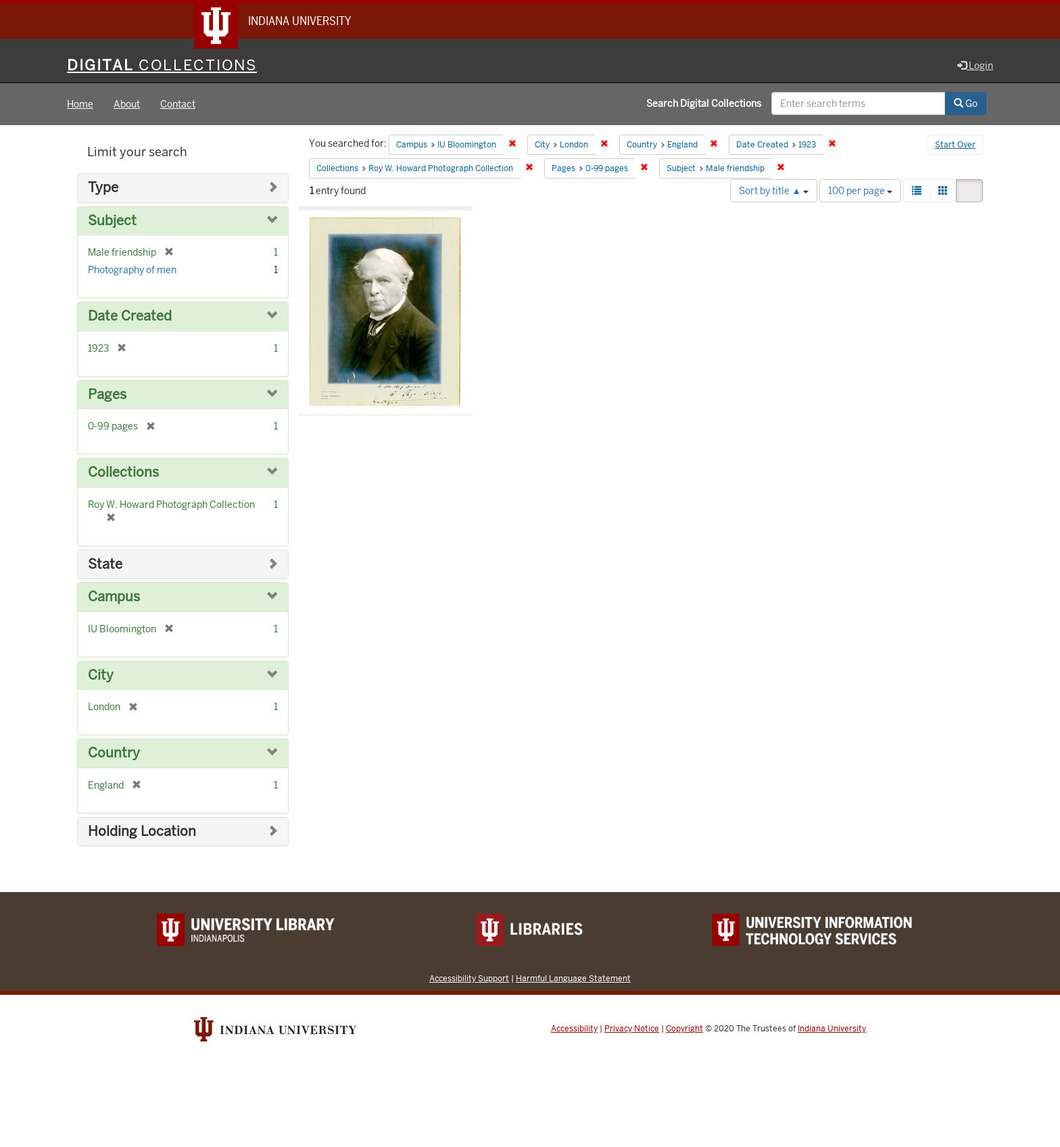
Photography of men (132, 270)
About (127, 104)
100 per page (860, 191)
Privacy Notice (631, 1028)
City (101, 675)
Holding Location (142, 831)
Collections (123, 472)
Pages (107, 394)
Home (80, 104)
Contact (177, 104)
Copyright (684, 1028)
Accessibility (574, 1028)
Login (975, 66)
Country (114, 753)
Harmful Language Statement (573, 978)
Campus (114, 596)
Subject (112, 220)
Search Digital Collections (703, 103)
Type (103, 187)
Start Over (955, 144)
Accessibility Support (469, 978)
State (105, 564)
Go (966, 103)
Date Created (130, 316)
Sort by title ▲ (774, 191)
